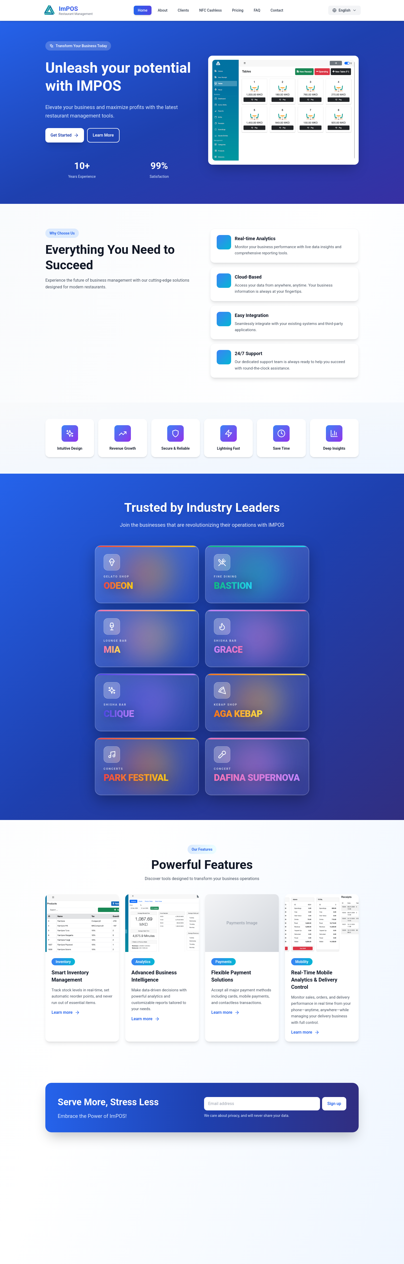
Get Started (64, 135)
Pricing (237, 10)
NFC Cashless (210, 10)
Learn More (103, 135)
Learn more (66, 1012)
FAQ (257, 10)
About (162, 10)
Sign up (334, 1103)
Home (143, 10)
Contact (277, 10)
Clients (183, 10)
